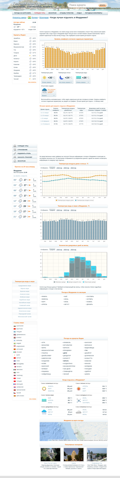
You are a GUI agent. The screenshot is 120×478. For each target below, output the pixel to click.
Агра (43, 342)
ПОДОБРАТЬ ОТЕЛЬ (24, 153)
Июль (85, 398)
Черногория (21, 390)
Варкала (66, 347)
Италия (19, 352)
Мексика (20, 369)
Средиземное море (24, 285)
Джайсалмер (46, 355)
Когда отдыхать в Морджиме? (74, 380)
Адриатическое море (25, 308)
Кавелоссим (46, 358)
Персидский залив (25, 314)
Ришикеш (45, 371)
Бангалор (88, 342)
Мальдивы (20, 363)
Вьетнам (19, 329)
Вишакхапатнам (48, 350)
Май (84, 388)
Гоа (86, 350)
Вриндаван (67, 350)
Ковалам (88, 361)
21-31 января (45, 112)
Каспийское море (24, 302)
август (66, 304)
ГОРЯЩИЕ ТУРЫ (39, 13)
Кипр (18, 355)
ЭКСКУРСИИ (52, 13)
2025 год (66, 168)
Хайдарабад (46, 374)
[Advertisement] (74, 24)
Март (50, 388)
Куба (18, 361)
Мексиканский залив (24, 316)
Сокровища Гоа (97, 463)
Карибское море (24, 300)
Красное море (24, 291)
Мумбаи (45, 369)
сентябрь (90, 296)
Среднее (52, 168)
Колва (44, 363)
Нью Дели (66, 369)
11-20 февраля (45, 124)
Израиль (19, 340)
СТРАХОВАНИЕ (22, 149)
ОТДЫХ (79, 13)
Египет (18, 337)
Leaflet (49, 440)
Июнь (50, 402)
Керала (66, 361)
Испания (19, 349)
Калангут (66, 358)
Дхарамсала (89, 355)
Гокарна (45, 353)
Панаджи (88, 369)
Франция (19, 384)
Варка (44, 347)
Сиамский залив (24, 305)
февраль (45, 299)
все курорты (32, 82)
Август (85, 400)
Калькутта (88, 358)
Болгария (20, 326)
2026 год (59, 168)
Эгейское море (25, 297)
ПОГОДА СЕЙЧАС (19, 22)
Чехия (18, 393)
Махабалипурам (69, 366)
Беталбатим (67, 345)
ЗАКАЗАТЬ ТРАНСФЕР (25, 157)
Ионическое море (24, 311)
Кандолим (45, 361)
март (43, 301)
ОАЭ (18, 372)
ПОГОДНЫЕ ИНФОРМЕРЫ (93, 13)
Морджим (44, 17)
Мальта (19, 366)
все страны (32, 399)
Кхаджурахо (67, 363)
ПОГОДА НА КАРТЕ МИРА (22, 13)
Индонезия (20, 346)
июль (66, 301)
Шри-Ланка (20, 395)
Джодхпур (67, 355)
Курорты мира (19, 17)
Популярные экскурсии (73, 444)
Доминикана (21, 334)
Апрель (85, 386)
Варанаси (88, 345)
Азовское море (25, 294)
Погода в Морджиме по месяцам (74, 292)
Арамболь (67, 342)
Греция (19, 331)
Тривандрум (67, 371)
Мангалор (45, 366)
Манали (87, 363)
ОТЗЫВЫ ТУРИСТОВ (66, 13)
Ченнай (66, 374)
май (65, 296)
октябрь (90, 299)
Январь (50, 386)
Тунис (18, 378)
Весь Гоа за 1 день (50, 463)
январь (44, 296)
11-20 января (45, 115)
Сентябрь (86, 402)
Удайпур (88, 371)
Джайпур (88, 353)
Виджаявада (89, 347)
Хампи (74, 463)
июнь (66, 299)
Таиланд (19, 375)
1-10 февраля (45, 121)
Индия (35, 17)
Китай (18, 358)
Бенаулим (45, 345)
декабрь (90, 304)
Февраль (51, 391)
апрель (44, 304)
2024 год (73, 168)
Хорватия (20, 387)
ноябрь (89, 301)
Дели (65, 353)
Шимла (87, 374)
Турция (19, 381)
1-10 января (44, 118)
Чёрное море (24, 288)
